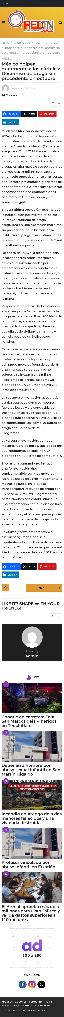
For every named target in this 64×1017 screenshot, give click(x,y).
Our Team (44, 1005)
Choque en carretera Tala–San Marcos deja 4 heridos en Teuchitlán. (29, 721)
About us (7, 1002)
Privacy (6, 1005)
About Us (20, 1002)
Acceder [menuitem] (5, 3)
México (7, 58)
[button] (3, 22)
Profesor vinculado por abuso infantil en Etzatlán (28, 864)
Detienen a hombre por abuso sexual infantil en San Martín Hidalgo (31, 770)
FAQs (16, 1005)
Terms (48, 1002)
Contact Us (29, 1005)
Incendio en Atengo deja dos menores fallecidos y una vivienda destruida (32, 818)
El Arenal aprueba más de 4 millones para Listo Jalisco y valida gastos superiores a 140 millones (31, 913)
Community (35, 1002)
